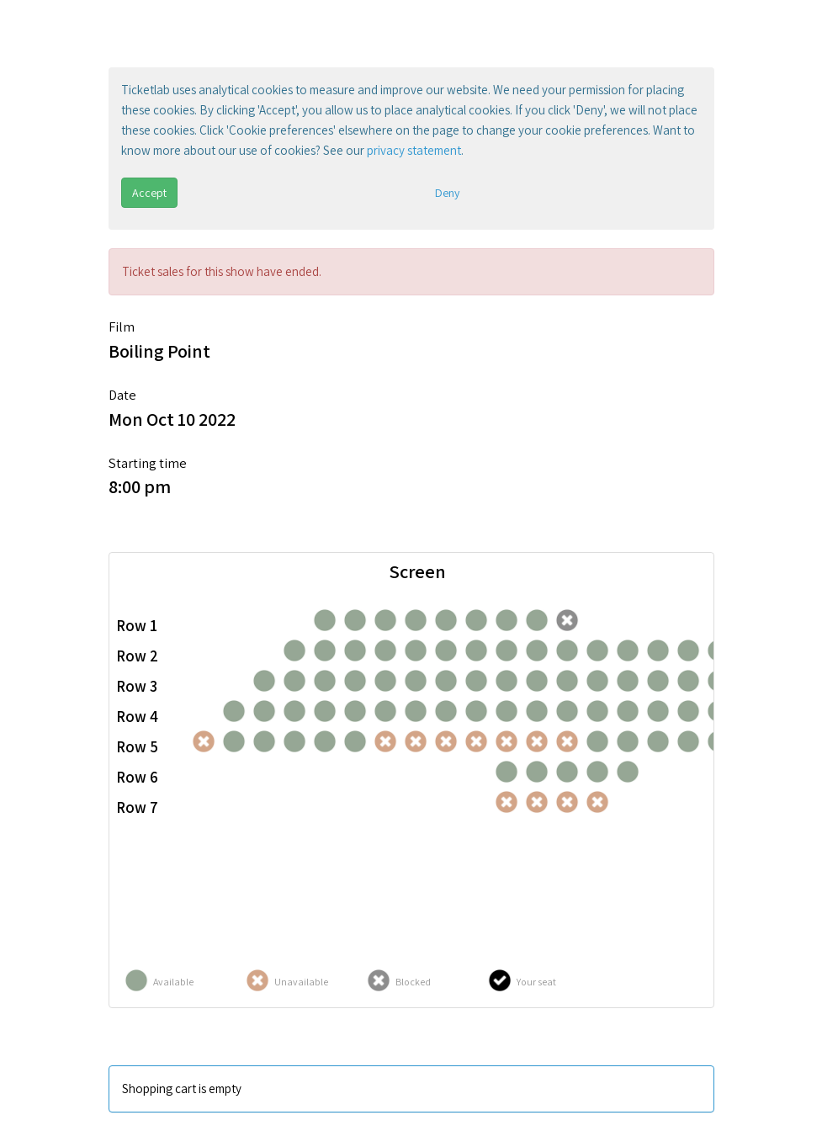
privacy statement (414, 150)
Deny (447, 192)
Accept (149, 192)
